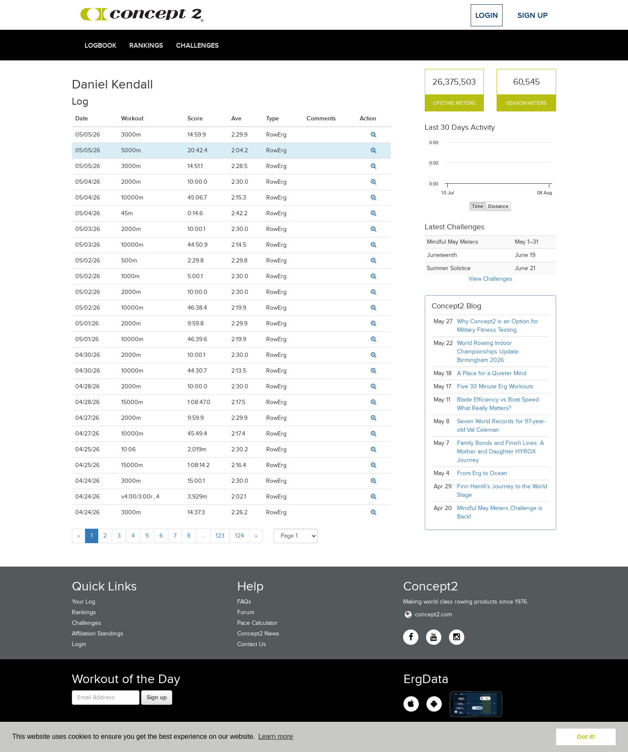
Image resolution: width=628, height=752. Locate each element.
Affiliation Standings (97, 633)
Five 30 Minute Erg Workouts (495, 386)
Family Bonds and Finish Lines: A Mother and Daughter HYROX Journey (500, 451)
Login (486, 15)
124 (239, 536)
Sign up (157, 697)
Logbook (101, 45)
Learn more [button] (275, 736)
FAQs (244, 601)
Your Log (83, 601)
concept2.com (427, 614)
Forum (245, 612)
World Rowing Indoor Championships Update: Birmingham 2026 (488, 351)
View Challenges (490, 279)
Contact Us (251, 644)
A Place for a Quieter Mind (491, 373)
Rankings (146, 45)
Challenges (197, 45)
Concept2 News (258, 633)
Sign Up (532, 15)
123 (220, 536)
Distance (498, 206)
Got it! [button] (586, 736)
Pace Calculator (257, 623)
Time (477, 206)
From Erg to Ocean (482, 473)
